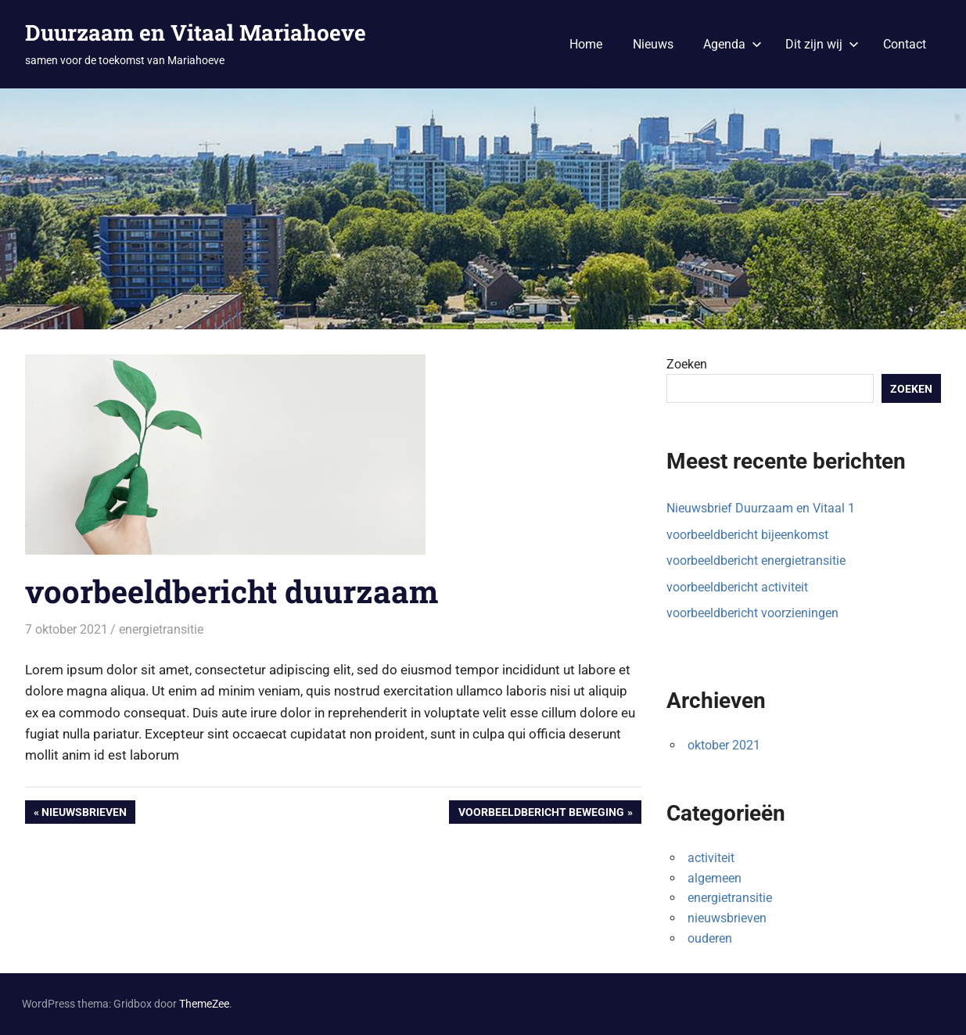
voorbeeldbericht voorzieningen (752, 613)
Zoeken (686, 364)
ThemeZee (204, 1003)
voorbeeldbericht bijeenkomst (747, 534)
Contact (904, 44)
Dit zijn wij (822, 44)
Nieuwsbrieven (84, 814)
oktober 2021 (724, 745)
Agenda (732, 44)
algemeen (715, 878)
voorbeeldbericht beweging (541, 814)
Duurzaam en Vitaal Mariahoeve (195, 32)
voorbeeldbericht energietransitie (756, 560)
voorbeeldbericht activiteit (737, 587)
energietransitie (161, 629)
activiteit (711, 857)
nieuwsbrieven (727, 918)
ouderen (710, 938)
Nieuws (653, 44)
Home (585, 44)
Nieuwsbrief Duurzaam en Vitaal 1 (760, 508)
